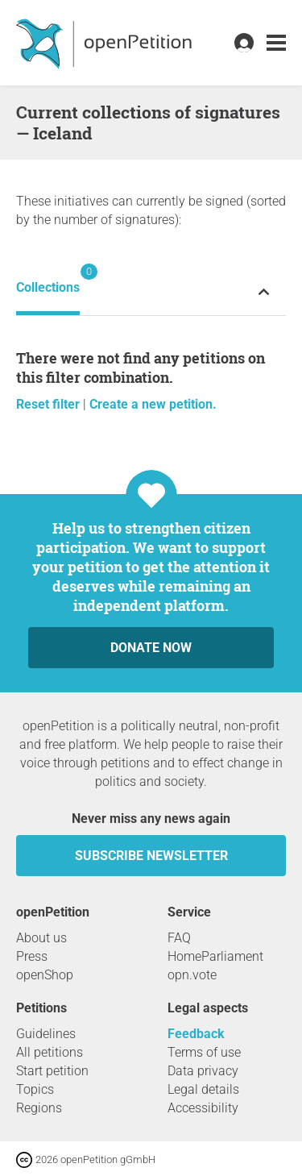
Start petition (52, 1070)
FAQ (179, 937)
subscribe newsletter (151, 855)
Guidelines (46, 1033)
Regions (39, 1108)
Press (32, 956)
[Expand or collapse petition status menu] (264, 291)
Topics (35, 1089)
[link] (276, 43)
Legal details (203, 1089)
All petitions (49, 1052)
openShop (44, 975)
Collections (48, 279)
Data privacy (203, 1070)
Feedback (196, 1033)
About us (41, 937)
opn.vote (192, 975)
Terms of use (204, 1052)
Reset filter (49, 404)
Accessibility (203, 1108)
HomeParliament (215, 956)
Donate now (151, 647)
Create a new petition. (153, 404)
